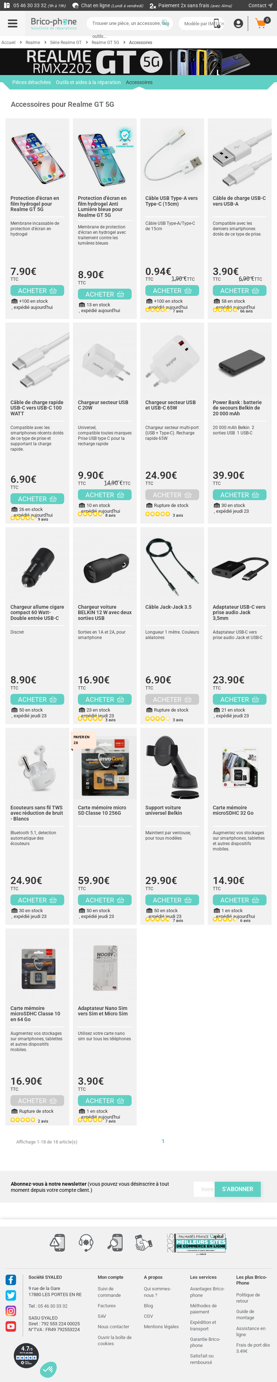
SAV (102, 1316)
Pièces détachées (31, 82)
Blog (148, 1305)
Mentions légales (161, 1326)
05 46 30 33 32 (35, 5)
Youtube (10, 1326)
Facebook (10, 1279)
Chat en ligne (108, 5)
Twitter (10, 1295)
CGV (148, 1316)
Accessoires (139, 84)
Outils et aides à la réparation (88, 82)
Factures (107, 1305)
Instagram (10, 1311)
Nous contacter (113, 1326)
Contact (261, 5)
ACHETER (37, 290)
